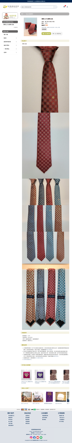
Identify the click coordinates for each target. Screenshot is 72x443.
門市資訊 (10, 419)
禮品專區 (27, 419)
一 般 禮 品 (6, 49)
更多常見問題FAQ (27, 359)
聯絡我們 (10, 417)
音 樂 (5, 52)
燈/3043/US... (58, 403)
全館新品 (27, 415)
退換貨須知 (55, 356)
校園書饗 (27, 421)
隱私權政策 (10, 425)
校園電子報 (61, 415)
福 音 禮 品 (6, 45)
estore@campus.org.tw (38, 431)
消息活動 (10, 423)
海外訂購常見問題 (39, 358)
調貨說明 (44, 29)
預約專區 (44, 419)
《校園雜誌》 (62, 419)
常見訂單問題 (49, 349)
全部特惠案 (44, 417)
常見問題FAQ (11, 415)
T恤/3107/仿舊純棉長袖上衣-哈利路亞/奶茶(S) (54, 382)
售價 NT (43, 25)
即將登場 (27, 423)
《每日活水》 (62, 417)
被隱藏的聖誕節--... (49, 403)
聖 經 (5, 38)
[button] (38, 19)
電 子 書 (6, 34)
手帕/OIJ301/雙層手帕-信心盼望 (27, 382)
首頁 (22, 14)
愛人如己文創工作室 (49, 21)
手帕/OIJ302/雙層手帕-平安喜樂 (40, 382)
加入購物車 (46, 34)
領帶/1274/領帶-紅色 (8, 24)
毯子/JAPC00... (25, 403)
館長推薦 (27, 417)
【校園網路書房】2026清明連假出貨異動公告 (36, 1)
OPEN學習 (61, 421)
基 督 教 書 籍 (7, 41)
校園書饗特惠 (45, 415)
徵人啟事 (10, 421)
